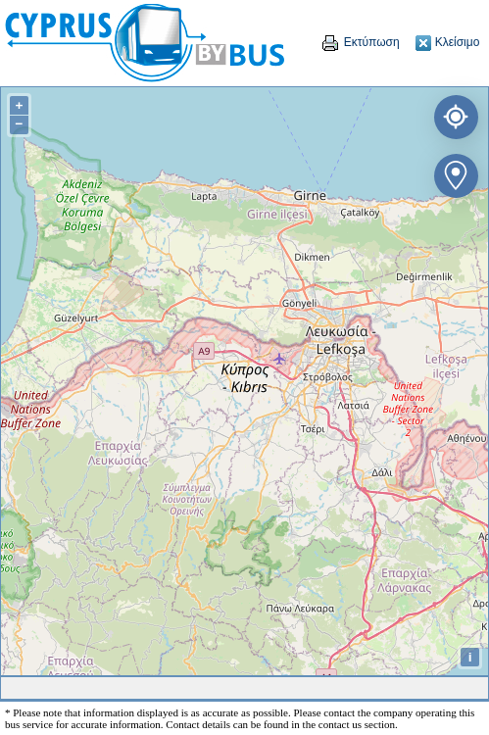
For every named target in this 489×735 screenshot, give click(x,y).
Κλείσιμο (447, 42)
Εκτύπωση (359, 42)
